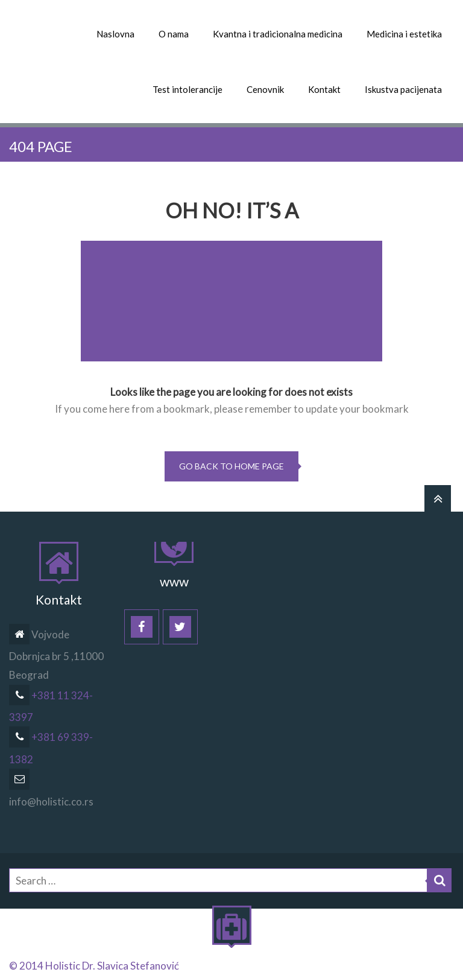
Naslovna (115, 33)
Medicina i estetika (404, 33)
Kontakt (324, 89)
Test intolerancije (187, 89)
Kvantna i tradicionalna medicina (277, 33)
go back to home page (231, 466)
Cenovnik (265, 89)
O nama (174, 33)
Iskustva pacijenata (403, 89)
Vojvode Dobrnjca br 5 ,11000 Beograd (56, 654)
